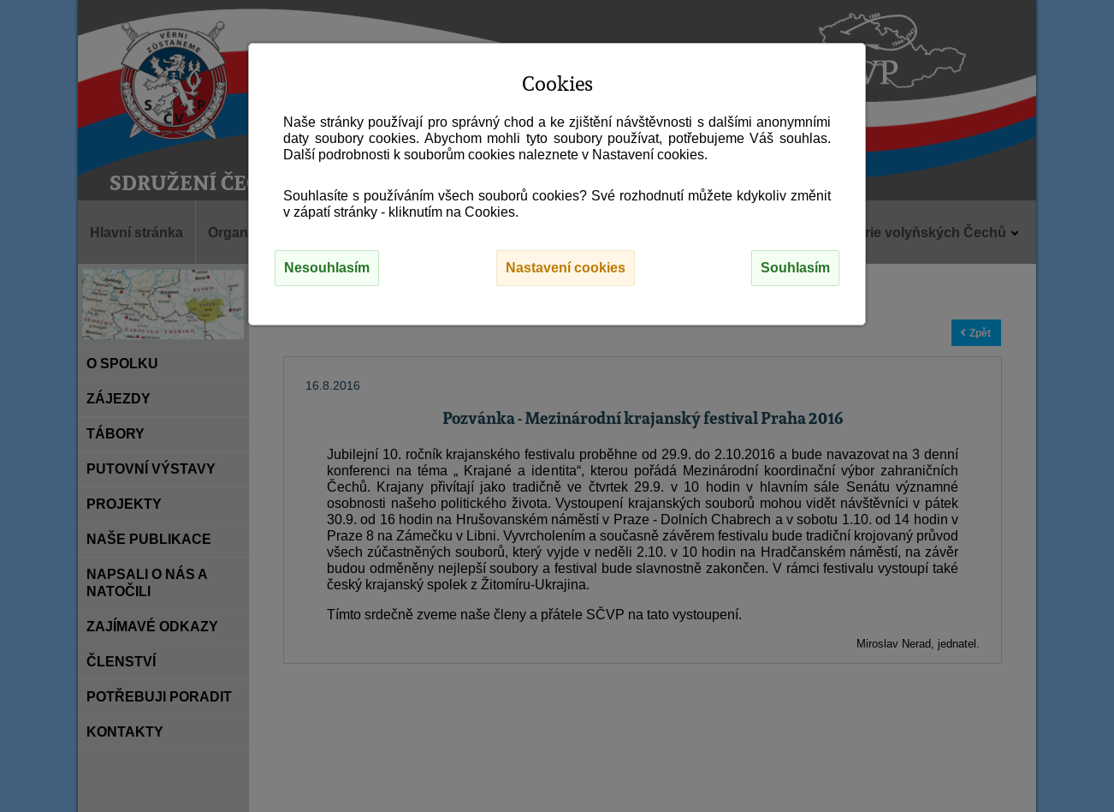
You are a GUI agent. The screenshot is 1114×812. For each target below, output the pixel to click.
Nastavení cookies (565, 268)
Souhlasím (795, 268)
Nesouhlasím (327, 268)
